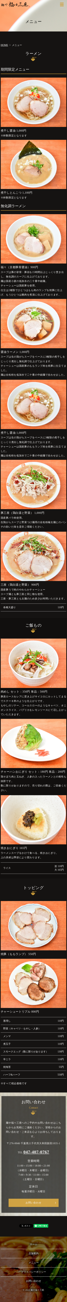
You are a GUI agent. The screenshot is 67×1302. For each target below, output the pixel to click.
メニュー (34, 1262)
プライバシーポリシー (33, 1272)
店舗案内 (34, 1253)
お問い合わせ (33, 1205)
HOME (4, 45)
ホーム (33, 1244)
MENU (62, 4)
